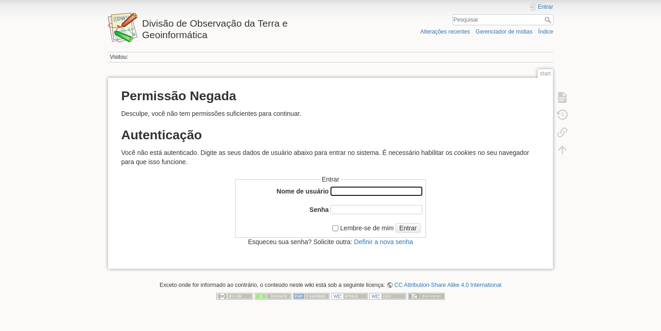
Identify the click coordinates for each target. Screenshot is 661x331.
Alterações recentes (445, 32)
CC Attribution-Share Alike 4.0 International (447, 285)
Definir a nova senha (383, 241)
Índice (545, 32)
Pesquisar (548, 20)
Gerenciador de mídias (504, 32)
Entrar (408, 228)
